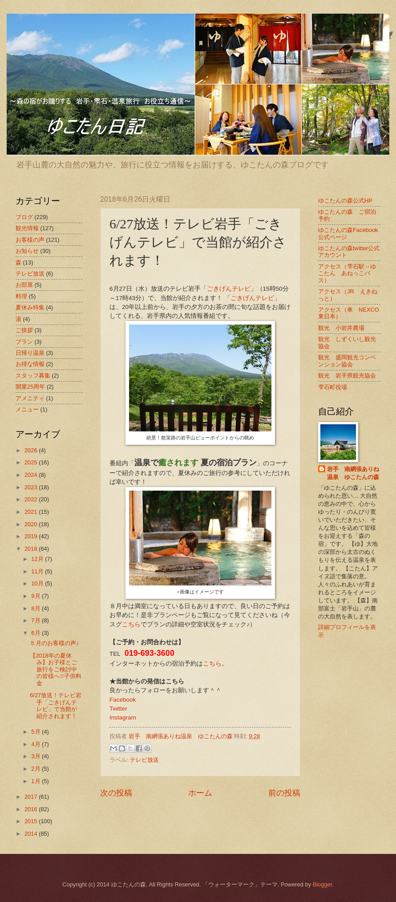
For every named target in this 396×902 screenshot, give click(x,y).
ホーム (200, 792)
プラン (24, 341)
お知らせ (27, 251)
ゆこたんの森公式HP (345, 200)
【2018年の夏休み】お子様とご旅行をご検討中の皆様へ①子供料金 (55, 669)
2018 (31, 548)
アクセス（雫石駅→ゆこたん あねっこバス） (347, 273)
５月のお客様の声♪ (54, 643)
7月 (36, 620)
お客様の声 (30, 239)
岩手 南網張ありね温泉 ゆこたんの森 (353, 473)
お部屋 (24, 284)
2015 (31, 821)
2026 (31, 450)
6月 (36, 633)
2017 (31, 796)
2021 (31, 511)
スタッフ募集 (33, 375)
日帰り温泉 (30, 352)
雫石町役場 (332, 387)
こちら (131, 624)
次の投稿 (116, 792)
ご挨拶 (24, 330)
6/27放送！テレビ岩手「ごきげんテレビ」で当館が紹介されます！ (55, 705)
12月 (38, 559)
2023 (31, 487)
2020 (31, 524)
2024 (31, 474)
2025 (31, 462)
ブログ (24, 217)
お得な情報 (30, 364)
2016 (31, 809)
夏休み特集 (30, 307)
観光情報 (27, 228)
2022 (31, 499)
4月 (36, 744)
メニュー (27, 409)
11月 (38, 571)
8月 (36, 608)
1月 (36, 781)
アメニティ (30, 398)
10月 (38, 583)
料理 (21, 296)
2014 (31, 833)
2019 (31, 536)
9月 (36, 596)
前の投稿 (284, 792)
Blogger (322, 884)
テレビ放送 (144, 759)
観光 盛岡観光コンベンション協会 (347, 360)
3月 (36, 756)
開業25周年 (30, 386)
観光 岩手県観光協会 (347, 375)
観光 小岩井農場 (341, 328)
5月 (36, 731)
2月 (36, 768)
